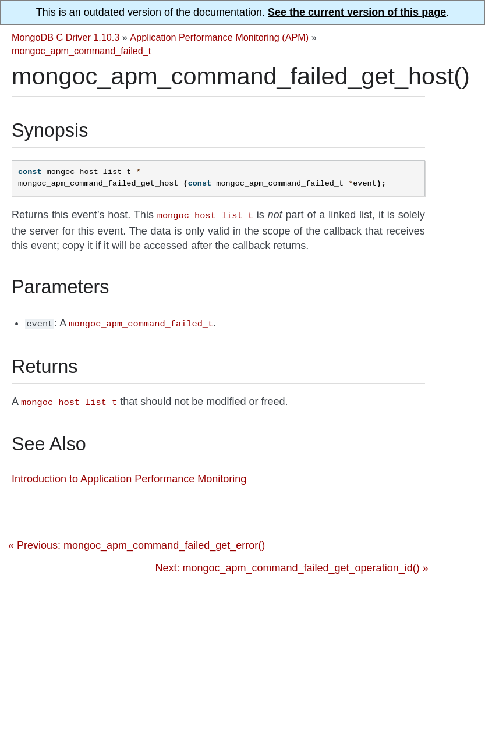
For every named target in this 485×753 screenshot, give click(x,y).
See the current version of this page (357, 12)
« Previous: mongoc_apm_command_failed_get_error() (136, 542)
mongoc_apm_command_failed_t (81, 50)
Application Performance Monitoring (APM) (219, 37)
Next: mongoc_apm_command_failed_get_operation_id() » (291, 564)
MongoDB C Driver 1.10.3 (65, 37)
